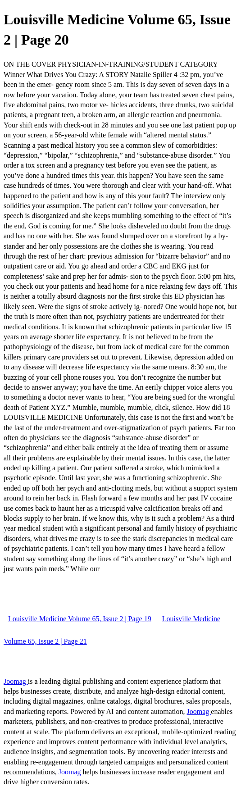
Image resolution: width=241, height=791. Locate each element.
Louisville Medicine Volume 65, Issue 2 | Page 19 (79, 619)
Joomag (16, 681)
